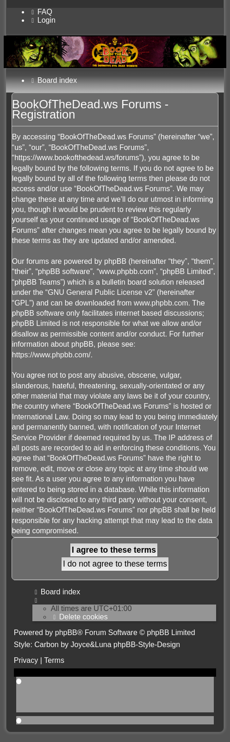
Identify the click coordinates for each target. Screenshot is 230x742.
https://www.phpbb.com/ (51, 355)
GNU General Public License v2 (100, 292)
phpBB (66, 632)
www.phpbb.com (161, 303)
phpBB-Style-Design (146, 644)
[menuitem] (40, 12)
